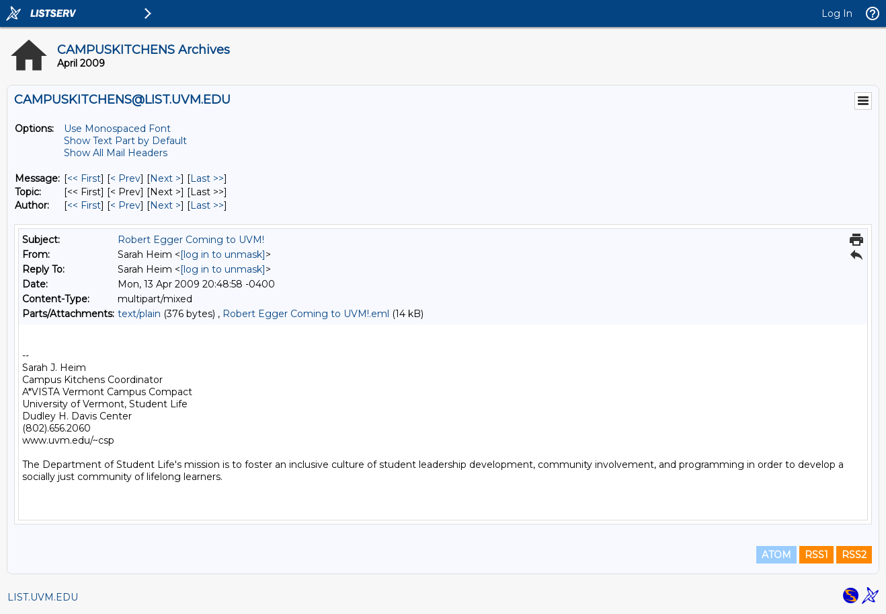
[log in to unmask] (223, 254)
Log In (836, 13)
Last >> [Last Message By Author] (207, 205)
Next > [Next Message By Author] (165, 205)
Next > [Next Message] (165, 178)
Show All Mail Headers (115, 153)
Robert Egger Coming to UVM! (191, 240)
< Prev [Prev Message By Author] (125, 205)
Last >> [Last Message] (207, 178)
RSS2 (854, 555)
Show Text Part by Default (125, 141)
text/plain (139, 314)
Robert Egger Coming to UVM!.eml (306, 314)
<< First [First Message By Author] (84, 205)
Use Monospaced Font (117, 129)
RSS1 (816, 555)
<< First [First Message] (84, 178)
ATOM (776, 555)
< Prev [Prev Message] (125, 178)
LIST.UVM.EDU (42, 597)
